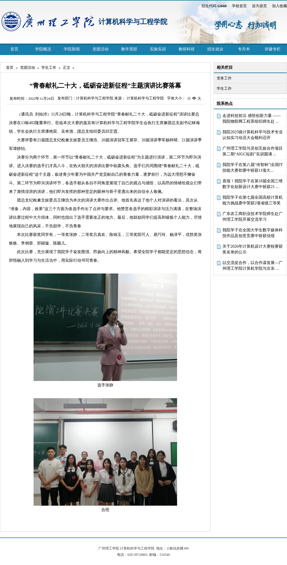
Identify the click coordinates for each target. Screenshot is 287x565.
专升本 (244, 49)
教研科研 (187, 49)
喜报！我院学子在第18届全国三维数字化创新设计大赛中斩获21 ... (252, 184)
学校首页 (239, 6)
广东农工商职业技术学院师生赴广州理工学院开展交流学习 (252, 217)
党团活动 (100, 49)
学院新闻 (72, 49)
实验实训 (158, 49)
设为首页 (259, 6)
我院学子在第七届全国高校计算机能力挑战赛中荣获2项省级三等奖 (252, 200)
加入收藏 (279, 6)
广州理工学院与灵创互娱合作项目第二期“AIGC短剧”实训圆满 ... (252, 151)
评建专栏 (273, 49)
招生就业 (215, 49)
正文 (66, 67)
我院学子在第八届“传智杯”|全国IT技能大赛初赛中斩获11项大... (252, 168)
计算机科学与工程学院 (132, 22)
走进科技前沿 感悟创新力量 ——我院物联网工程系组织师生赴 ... (251, 119)
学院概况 (43, 49)
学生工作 (48, 67)
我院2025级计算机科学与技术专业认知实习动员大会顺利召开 (252, 135)
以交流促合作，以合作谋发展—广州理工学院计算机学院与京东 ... (252, 266)
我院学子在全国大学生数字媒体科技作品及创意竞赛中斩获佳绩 (252, 233)
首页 (14, 49)
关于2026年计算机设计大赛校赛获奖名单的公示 (252, 249)
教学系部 (129, 49)
